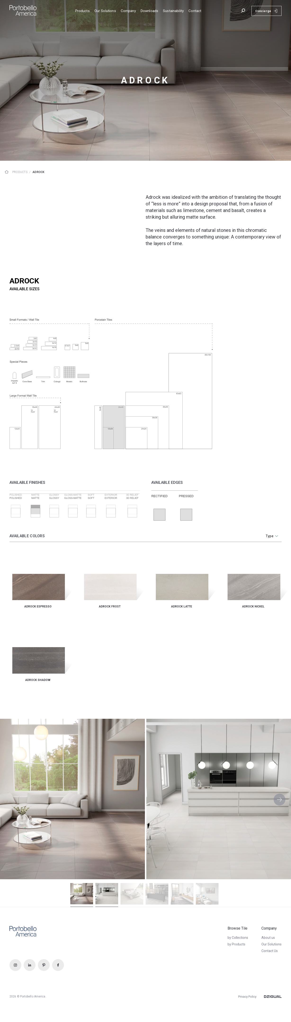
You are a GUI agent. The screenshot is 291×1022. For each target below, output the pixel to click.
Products (19, 172)
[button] (279, 799)
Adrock (38, 172)
